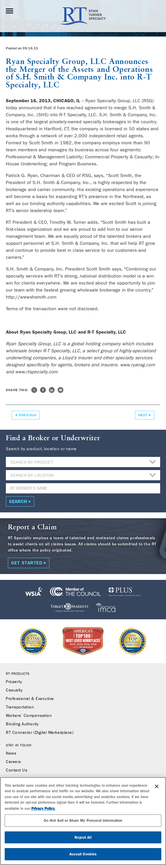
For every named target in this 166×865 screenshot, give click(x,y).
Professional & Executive (30, 699)
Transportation (20, 707)
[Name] (83, 488)
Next (142, 415)
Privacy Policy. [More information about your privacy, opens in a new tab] (43, 808)
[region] (83, 821)
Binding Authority (22, 724)
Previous (27, 415)
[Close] (156, 786)
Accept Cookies (83, 854)
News (11, 753)
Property (14, 682)
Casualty (14, 690)
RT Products (18, 674)
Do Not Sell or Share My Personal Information (83, 820)
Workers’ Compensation (29, 716)
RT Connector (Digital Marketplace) (39, 733)
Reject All (83, 837)
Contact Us (16, 770)
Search (18, 501)
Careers (13, 762)
